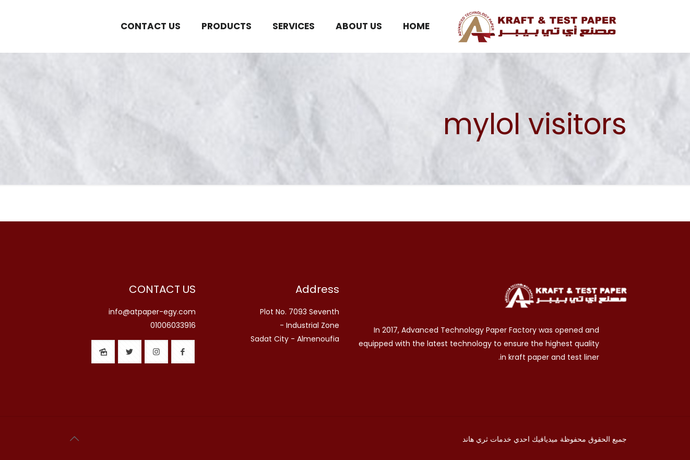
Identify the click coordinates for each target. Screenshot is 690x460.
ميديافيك (545, 439)
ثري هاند (475, 439)
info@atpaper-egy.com (152, 311)
